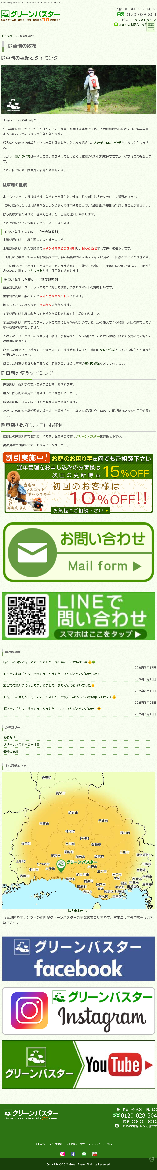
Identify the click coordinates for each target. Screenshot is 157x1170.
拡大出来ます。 (78, 842)
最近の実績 (10, 751)
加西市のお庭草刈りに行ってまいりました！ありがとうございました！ (51, 673)
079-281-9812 (143, 20)
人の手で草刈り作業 (107, 142)
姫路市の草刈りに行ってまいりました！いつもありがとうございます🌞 (52, 708)
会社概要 (57, 1143)
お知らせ (9, 737)
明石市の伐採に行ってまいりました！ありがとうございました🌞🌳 (49, 662)
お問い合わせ (77, 1143)
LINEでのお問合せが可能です (135, 24)
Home (42, 1143)
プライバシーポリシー (104, 1143)
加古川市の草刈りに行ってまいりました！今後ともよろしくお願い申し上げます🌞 (59, 697)
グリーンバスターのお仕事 (21, 744)
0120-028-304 (140, 14)
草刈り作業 (22, 156)
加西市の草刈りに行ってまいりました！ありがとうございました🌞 (49, 685)
